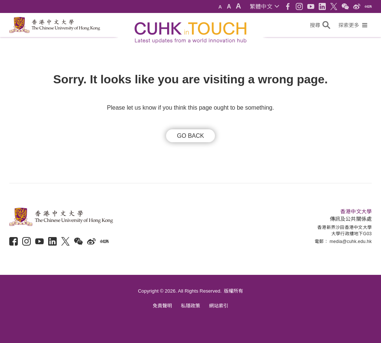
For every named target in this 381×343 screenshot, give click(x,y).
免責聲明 (162, 306)
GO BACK (190, 136)
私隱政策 (190, 306)
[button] (264, 6)
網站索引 (218, 306)
